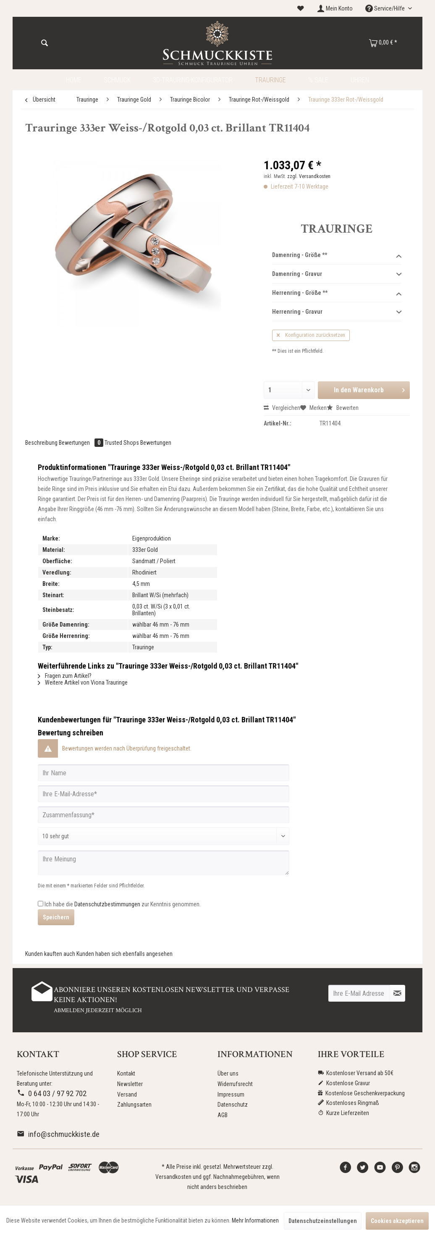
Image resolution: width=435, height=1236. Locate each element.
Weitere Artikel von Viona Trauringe (83, 682)
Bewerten (343, 407)
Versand (127, 1094)
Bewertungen (82, 442)
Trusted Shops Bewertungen (138, 442)
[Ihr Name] (163, 772)
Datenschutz (233, 1104)
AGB (223, 1115)
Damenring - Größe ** (336, 255)
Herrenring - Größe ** (336, 293)
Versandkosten (173, 1176)
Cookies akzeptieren (397, 1221)
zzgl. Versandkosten (308, 176)
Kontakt (126, 1073)
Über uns (228, 1073)
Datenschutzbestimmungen (107, 904)
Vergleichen (282, 407)
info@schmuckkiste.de (58, 1134)
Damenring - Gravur (336, 274)
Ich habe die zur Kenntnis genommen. (123, 904)
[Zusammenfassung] (163, 814)
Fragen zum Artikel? (65, 675)
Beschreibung (41, 442)
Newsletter (130, 1084)
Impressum (231, 1094)
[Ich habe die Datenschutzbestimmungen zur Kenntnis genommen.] (40, 903)
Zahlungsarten (134, 1104)
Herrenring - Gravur (336, 312)
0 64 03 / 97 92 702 (51, 1093)
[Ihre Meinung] (163, 862)
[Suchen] (44, 43)
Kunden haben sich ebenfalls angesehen (124, 953)
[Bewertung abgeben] (163, 836)
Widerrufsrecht (235, 1084)
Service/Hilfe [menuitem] (385, 8)
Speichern (56, 917)
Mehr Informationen (255, 1220)
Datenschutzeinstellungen (322, 1221)
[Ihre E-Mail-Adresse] (163, 793)
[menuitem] (301, 8)
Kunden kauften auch (50, 953)
